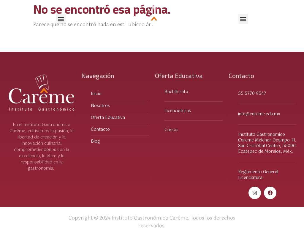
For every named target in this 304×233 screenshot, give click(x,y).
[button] (61, 19)
